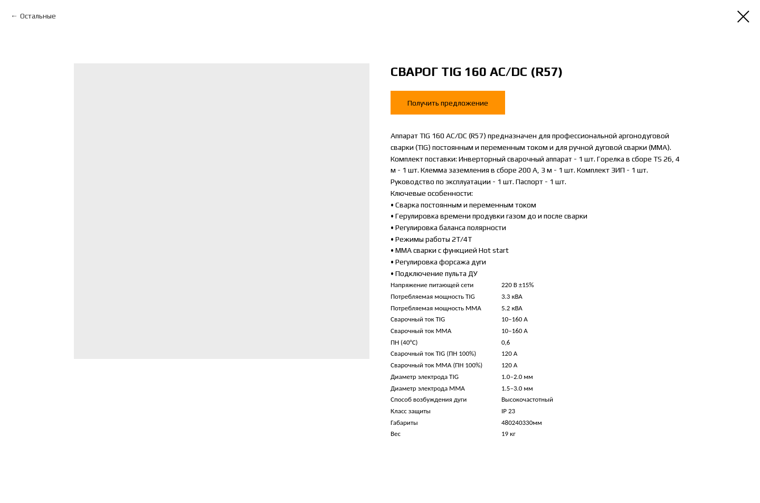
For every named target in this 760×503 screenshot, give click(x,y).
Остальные (38, 16)
